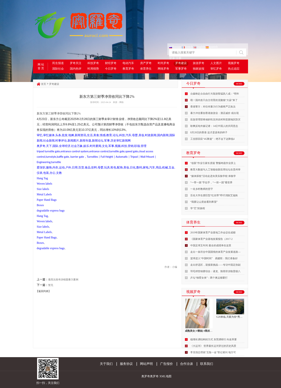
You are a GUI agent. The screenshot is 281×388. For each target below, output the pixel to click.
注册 (178, 58)
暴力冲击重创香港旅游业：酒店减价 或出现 (214, 113)
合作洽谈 (186, 364)
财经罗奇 (110, 63)
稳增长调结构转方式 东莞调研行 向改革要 (213, 339)
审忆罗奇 (216, 68)
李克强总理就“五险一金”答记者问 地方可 (213, 352)
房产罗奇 (146, 63)
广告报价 (166, 364)
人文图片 (216, 63)
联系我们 (206, 364)
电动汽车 (128, 63)
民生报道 (58, 63)
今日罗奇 (110, 68)
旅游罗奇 (198, 63)
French (187, 46)
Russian (175, 46)
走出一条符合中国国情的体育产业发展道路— (215, 252)
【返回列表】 (43, 291)
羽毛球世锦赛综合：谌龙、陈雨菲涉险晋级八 (215, 271)
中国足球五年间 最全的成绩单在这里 (210, 245)
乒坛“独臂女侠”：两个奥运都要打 (209, 277)
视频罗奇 (233, 63)
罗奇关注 (75, 63)
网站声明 (146, 364)
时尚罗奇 (163, 63)
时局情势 (93, 68)
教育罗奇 (128, 68)
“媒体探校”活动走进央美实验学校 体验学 (213, 176)
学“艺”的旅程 (197, 208)
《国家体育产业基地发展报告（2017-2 (211, 239)
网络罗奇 (163, 68)
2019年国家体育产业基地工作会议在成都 (212, 232)
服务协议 (126, 364)
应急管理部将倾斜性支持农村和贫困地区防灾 (215, 119)
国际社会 (58, 68)
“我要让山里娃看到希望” (204, 202)
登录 (172, 58)
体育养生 (146, 68)
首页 (43, 84)
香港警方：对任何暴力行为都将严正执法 (212, 106)
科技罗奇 (93, 63)
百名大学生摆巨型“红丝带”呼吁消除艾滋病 (214, 195)
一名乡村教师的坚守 (201, 189)
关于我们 (106, 364)
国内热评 (75, 68)
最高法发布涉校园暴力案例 (63, 279)
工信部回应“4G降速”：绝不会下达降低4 (212, 139)
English (199, 46)
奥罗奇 (154, 376)
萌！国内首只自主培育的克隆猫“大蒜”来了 (214, 100)
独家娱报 (198, 68)
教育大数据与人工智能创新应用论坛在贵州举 (215, 169)
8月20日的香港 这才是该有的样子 (208, 132)
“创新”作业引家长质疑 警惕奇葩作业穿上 (213, 163)
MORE (239, 84)
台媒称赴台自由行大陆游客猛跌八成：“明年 (214, 93)
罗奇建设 (181, 63)
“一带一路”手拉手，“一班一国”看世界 (211, 182)
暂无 (50, 285)
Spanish (212, 46)
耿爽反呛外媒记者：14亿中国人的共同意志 (214, 126)
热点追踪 (233, 68)
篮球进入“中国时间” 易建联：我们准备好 (214, 258)
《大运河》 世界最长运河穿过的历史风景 (213, 346)
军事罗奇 (181, 68)
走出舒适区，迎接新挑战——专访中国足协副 (215, 265)
